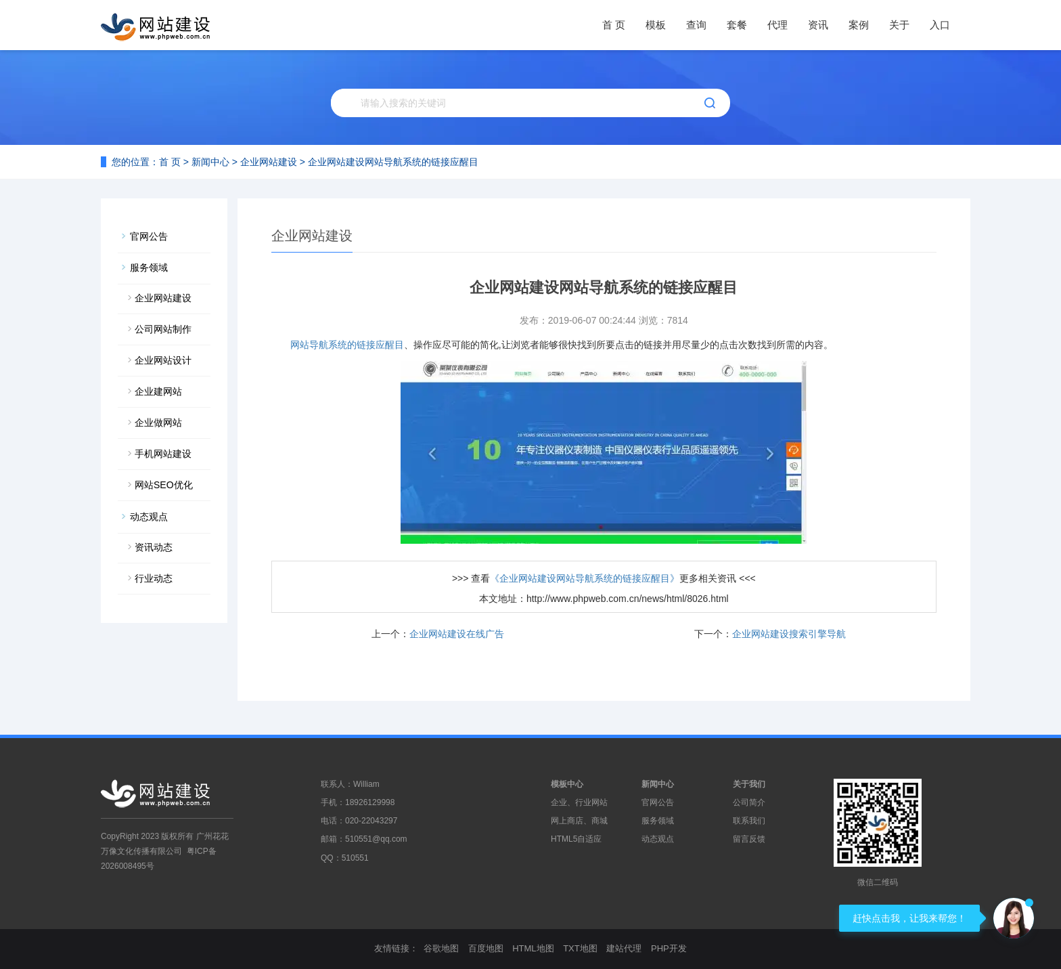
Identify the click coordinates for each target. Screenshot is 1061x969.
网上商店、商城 (579, 820)
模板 (656, 24)
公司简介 (749, 802)
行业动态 (154, 578)
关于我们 (749, 784)
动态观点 (149, 516)
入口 (940, 24)
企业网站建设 (268, 161)
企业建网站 (158, 391)
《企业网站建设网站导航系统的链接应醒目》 (584, 578)
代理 (777, 24)
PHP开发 (669, 948)
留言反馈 (749, 839)
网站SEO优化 (164, 484)
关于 (899, 24)
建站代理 (623, 948)
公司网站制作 (163, 329)
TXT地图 (580, 948)
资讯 (818, 24)
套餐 (737, 24)
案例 (859, 24)
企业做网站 (158, 422)
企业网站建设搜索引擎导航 (789, 633)
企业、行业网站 (579, 802)
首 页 (613, 24)
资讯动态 (154, 547)
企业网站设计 (163, 360)
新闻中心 (210, 161)
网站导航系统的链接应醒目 (347, 344)
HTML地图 (533, 948)
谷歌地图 (441, 948)
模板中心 (567, 784)
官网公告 (149, 236)
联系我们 (749, 820)
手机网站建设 (163, 453)
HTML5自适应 (576, 839)
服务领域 (149, 267)
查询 (696, 24)
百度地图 (485, 948)
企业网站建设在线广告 (456, 633)
